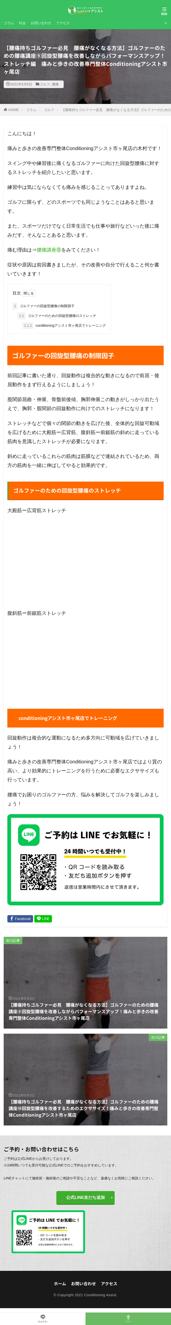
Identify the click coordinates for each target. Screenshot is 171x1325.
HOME (13, 110)
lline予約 (43, 1319)
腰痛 (55, 84)
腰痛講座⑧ (49, 250)
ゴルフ (45, 84)
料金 (22, 22)
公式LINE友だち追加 (85, 1197)
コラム (9, 22)
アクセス (63, 22)
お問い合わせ (41, 22)
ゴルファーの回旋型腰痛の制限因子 (43, 306)
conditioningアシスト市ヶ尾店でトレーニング (64, 325)
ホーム (60, 1283)
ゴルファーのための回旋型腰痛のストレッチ (57, 316)
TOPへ (128, 1319)
